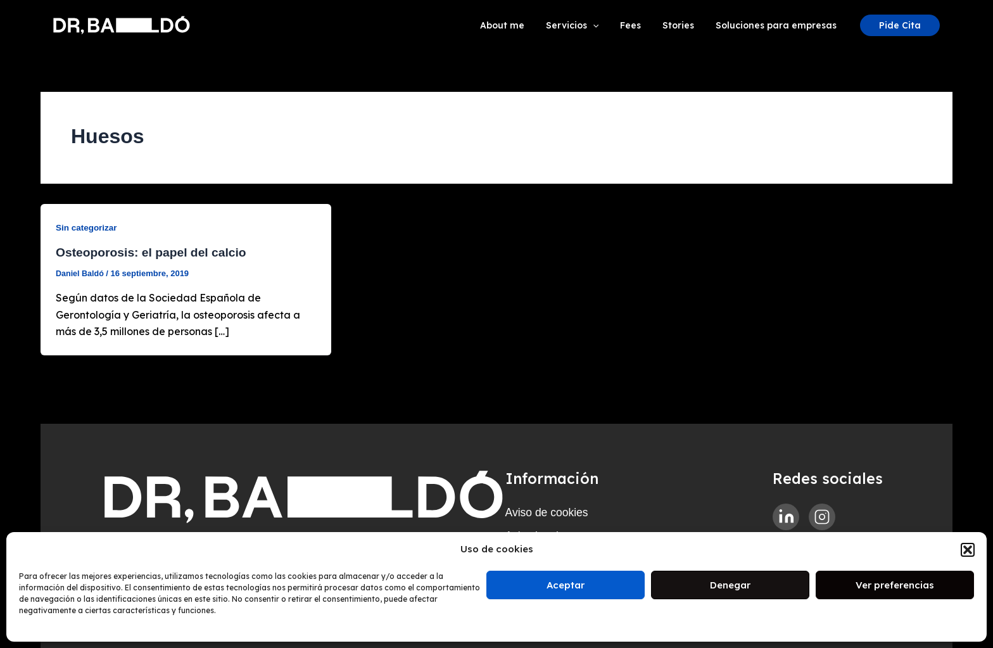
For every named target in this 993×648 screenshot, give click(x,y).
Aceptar (566, 585)
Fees (639, 25)
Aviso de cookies (552, 506)
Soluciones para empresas (778, 25)
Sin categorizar (87, 227)
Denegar (730, 585)
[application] (606, 25)
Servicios (585, 25)
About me (519, 25)
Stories (684, 25)
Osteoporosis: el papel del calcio (154, 252)
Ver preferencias (895, 585)
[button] (967, 549)
